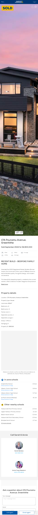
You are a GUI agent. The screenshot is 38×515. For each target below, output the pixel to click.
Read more (4, 284)
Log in (34, 2)
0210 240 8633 (19, 472)
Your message (6, 496)
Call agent (10, 512)
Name (4, 507)
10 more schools (6, 423)
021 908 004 (19, 453)
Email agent (26, 512)
